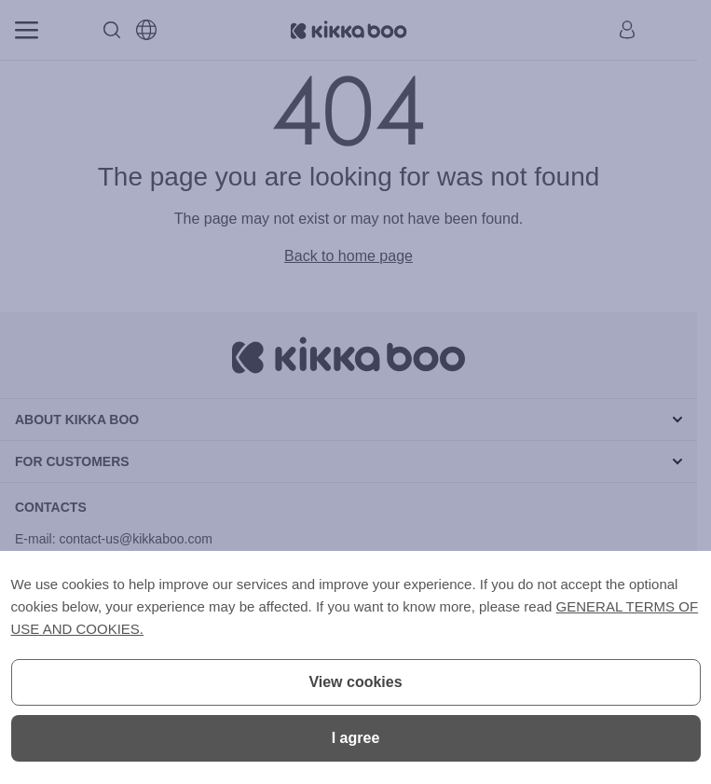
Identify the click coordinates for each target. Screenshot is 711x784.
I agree (356, 738)
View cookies (355, 682)
